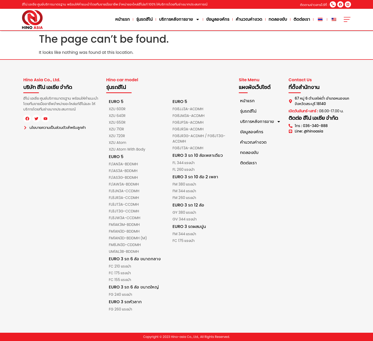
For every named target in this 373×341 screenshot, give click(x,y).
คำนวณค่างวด (249, 19)
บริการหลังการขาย (179, 19)
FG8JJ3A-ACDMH (188, 109)
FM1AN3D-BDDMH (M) (128, 238)
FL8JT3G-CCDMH (124, 211)
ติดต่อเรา (301, 19)
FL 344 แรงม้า (184, 162)
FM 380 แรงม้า (184, 184)
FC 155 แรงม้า (120, 279)
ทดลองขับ (278, 19)
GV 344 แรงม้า (185, 219)
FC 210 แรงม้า (120, 266)
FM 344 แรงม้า (184, 191)
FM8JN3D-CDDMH (125, 244)
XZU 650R (117, 122)
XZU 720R (117, 135)
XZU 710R (116, 129)
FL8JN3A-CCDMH (124, 191)
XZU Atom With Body (127, 149)
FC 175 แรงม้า (120, 273)
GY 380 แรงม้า (184, 212)
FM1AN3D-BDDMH (124, 231)
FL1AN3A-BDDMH (123, 164)
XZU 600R (117, 109)
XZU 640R (117, 115)
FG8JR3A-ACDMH (188, 129)
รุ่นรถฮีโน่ (144, 19)
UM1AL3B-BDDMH (124, 251)
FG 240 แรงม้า (120, 294)
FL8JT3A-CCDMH (124, 204)
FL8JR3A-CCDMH (124, 197)
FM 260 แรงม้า (184, 197)
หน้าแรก (122, 19)
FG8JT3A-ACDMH (188, 148)
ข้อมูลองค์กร (217, 19)
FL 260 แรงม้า (184, 169)
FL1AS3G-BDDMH (123, 177)
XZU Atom (117, 142)
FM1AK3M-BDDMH (124, 224)
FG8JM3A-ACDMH (189, 115)
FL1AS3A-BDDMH (123, 170)
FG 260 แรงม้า (120, 309)
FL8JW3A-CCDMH (124, 217)
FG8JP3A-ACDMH (188, 122)
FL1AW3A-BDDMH (124, 184)
